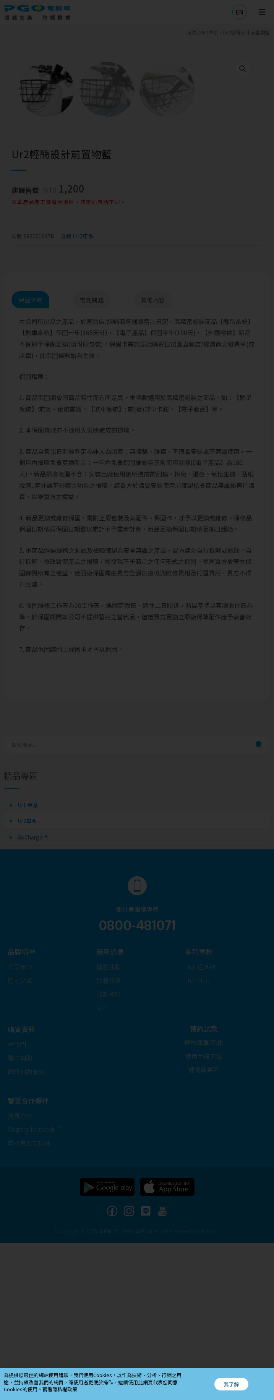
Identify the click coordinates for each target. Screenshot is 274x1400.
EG (216, 1388)
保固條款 (30, 457)
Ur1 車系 (28, 962)
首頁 (192, 32)
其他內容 (153, 457)
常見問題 (92, 457)
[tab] (41, 456)
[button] (239, 12)
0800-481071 (137, 1081)
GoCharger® (33, 994)
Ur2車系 (27, 978)
